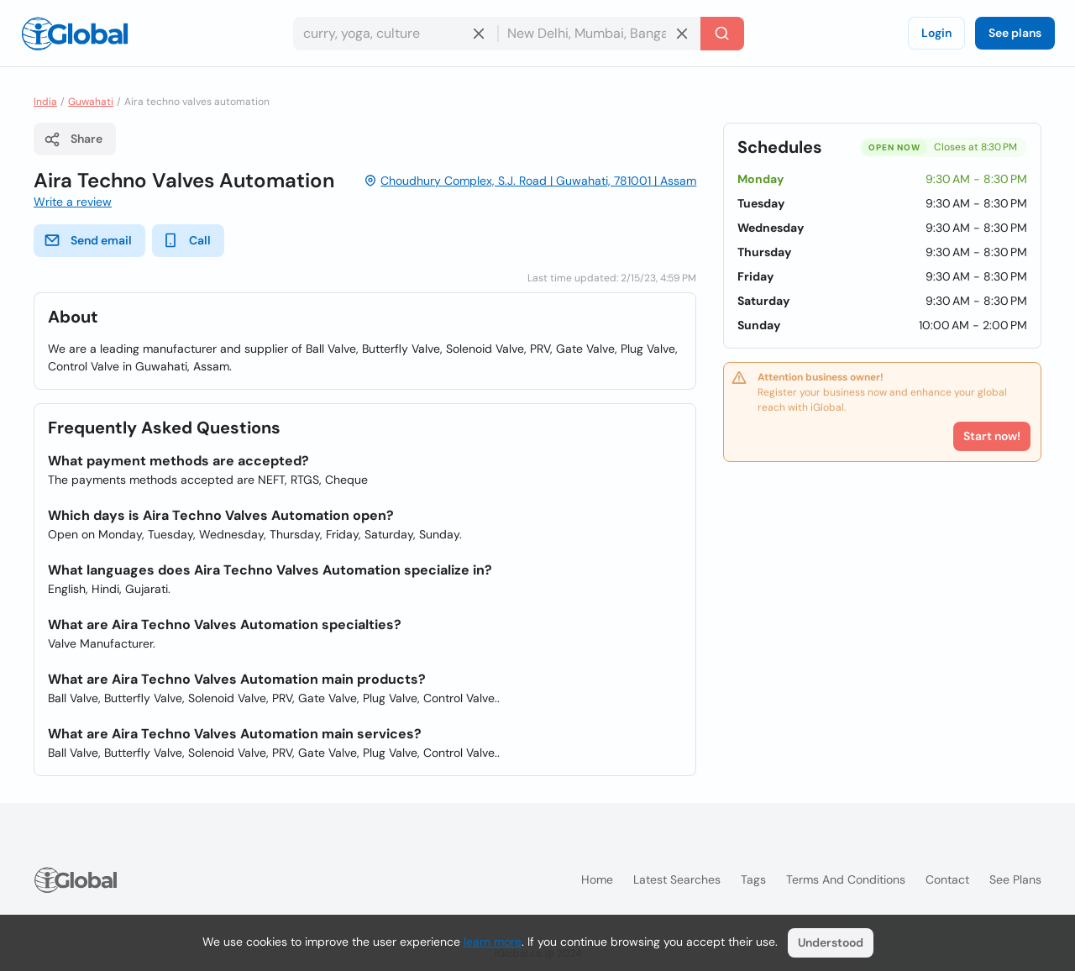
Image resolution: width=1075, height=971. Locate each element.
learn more (493, 941)
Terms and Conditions (845, 879)
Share (73, 139)
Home (597, 879)
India (45, 101)
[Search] (722, 33)
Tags (753, 879)
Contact (947, 879)
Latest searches (677, 879)
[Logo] (74, 33)
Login (936, 32)
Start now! (991, 436)
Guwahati (90, 101)
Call (186, 240)
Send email (88, 240)
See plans (1014, 32)
